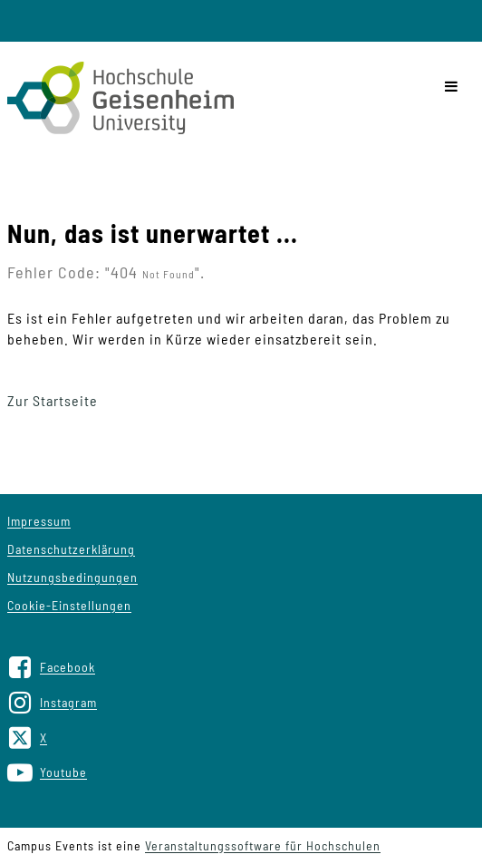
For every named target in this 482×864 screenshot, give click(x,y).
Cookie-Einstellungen (69, 605)
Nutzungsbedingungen (72, 577)
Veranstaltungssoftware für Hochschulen (263, 845)
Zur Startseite (52, 400)
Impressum (39, 521)
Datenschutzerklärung (71, 549)
